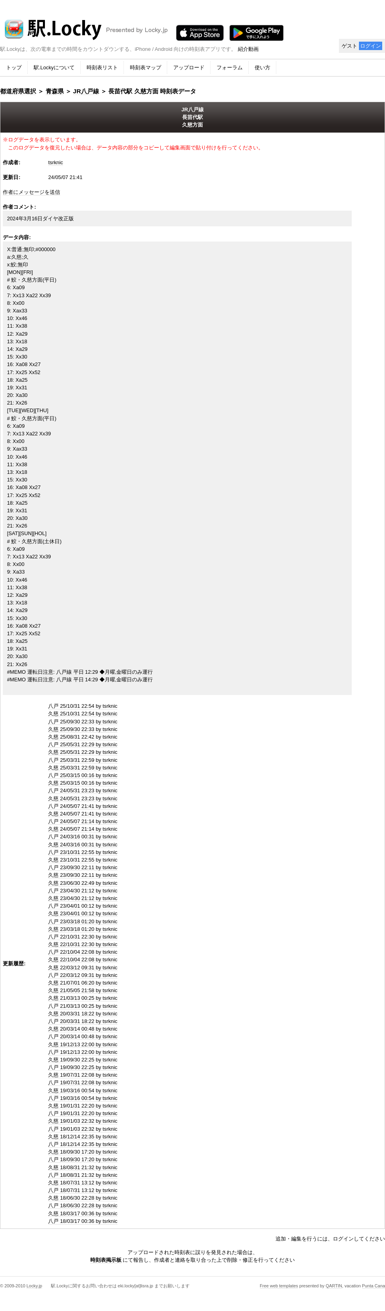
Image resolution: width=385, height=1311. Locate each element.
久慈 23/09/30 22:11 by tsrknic (83, 875)
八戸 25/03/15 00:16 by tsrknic (83, 775)
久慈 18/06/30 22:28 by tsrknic (83, 1198)
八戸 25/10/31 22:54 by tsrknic (83, 706)
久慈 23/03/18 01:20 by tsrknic (83, 929)
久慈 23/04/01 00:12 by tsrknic (83, 913)
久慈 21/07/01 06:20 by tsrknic (83, 983)
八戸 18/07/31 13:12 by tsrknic (83, 1190)
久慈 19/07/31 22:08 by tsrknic (83, 1075)
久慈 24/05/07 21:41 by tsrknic (83, 814)
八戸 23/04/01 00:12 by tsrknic (83, 906)
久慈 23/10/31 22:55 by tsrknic (83, 860)
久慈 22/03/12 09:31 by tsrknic (83, 968)
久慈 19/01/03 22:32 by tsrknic (83, 1121)
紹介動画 (248, 49)
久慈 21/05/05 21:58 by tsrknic (83, 990)
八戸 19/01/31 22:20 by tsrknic (83, 1113)
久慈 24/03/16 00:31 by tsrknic (83, 845)
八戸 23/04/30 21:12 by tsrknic (83, 891)
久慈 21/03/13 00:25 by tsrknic (83, 998)
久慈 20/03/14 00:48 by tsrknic (83, 1029)
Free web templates (279, 1285)
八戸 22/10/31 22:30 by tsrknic (83, 937)
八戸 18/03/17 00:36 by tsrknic (83, 1221)
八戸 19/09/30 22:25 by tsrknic (83, 1067)
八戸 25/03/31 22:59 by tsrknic (83, 760)
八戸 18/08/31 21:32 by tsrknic (83, 1175)
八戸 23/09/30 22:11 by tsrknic (83, 867)
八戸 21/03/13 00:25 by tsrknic (83, 1006)
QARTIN (334, 1285)
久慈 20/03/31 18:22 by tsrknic (83, 1014)
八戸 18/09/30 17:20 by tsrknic (83, 1159)
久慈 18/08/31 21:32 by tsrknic (83, 1167)
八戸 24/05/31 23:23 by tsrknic (83, 790)
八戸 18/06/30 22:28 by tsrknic (83, 1205)
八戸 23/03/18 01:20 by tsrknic (83, 921)
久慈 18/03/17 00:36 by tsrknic (83, 1213)
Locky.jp (34, 1285)
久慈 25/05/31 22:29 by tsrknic (83, 752)
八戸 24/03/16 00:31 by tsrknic (83, 837)
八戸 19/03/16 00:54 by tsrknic (83, 1098)
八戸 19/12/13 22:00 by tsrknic (83, 1052)
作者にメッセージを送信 (31, 192)
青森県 (55, 91)
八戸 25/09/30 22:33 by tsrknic (83, 722)
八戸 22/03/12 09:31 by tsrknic (83, 975)
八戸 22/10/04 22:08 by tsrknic (83, 952)
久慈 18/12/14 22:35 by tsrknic (83, 1137)
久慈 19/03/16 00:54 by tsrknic (83, 1090)
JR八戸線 (86, 91)
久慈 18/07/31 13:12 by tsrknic (83, 1183)
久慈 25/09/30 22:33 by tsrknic (83, 729)
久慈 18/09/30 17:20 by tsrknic (83, 1152)
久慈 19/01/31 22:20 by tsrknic (83, 1106)
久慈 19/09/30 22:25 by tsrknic (83, 1060)
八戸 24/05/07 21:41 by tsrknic (83, 806)
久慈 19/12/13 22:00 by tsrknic (83, 1044)
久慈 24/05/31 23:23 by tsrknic (83, 798)
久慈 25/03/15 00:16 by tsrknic (83, 783)
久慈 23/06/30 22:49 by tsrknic (83, 883)
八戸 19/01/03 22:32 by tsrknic (83, 1129)
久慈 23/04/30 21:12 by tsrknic (83, 898)
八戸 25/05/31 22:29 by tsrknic (83, 744)
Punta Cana (373, 1285)
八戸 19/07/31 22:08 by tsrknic (83, 1082)
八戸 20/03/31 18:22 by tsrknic (83, 1021)
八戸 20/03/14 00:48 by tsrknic (83, 1036)
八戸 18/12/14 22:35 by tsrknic (83, 1144)
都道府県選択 (18, 91)
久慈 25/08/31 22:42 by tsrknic (83, 737)
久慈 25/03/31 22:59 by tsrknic (83, 768)
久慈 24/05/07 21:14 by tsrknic (83, 829)
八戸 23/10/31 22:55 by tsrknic (83, 852)
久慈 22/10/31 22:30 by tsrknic (83, 944)
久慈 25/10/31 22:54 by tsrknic (83, 714)
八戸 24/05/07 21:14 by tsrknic (83, 821)
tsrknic (55, 162)
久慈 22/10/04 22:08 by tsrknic (83, 960)
